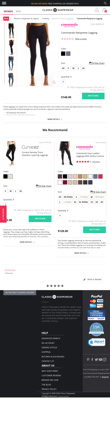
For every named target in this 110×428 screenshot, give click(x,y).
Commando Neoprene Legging (89, 18)
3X (102, 202)
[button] (3, 213)
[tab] (92, 279)
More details (54, 119)
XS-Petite (68, 197)
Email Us (105, 377)
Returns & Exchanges (53, 356)
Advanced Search (51, 338)
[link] (97, 343)
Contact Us (48, 361)
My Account (48, 343)
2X (97, 202)
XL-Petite (83, 202)
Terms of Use (63, 396)
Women (8, 11)
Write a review (81, 39)
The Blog (46, 384)
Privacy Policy (49, 389)
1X (91, 202)
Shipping (46, 352)
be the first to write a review (19, 293)
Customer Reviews (51, 375)
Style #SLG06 (101, 142)
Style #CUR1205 (45, 142)
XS (63, 68)
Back (6, 18)
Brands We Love (50, 380)
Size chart (99, 63)
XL (83, 68)
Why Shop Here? (50, 371)
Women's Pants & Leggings (62, 18)
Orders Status (49, 347)
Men (18, 11)
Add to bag (93, 96)
